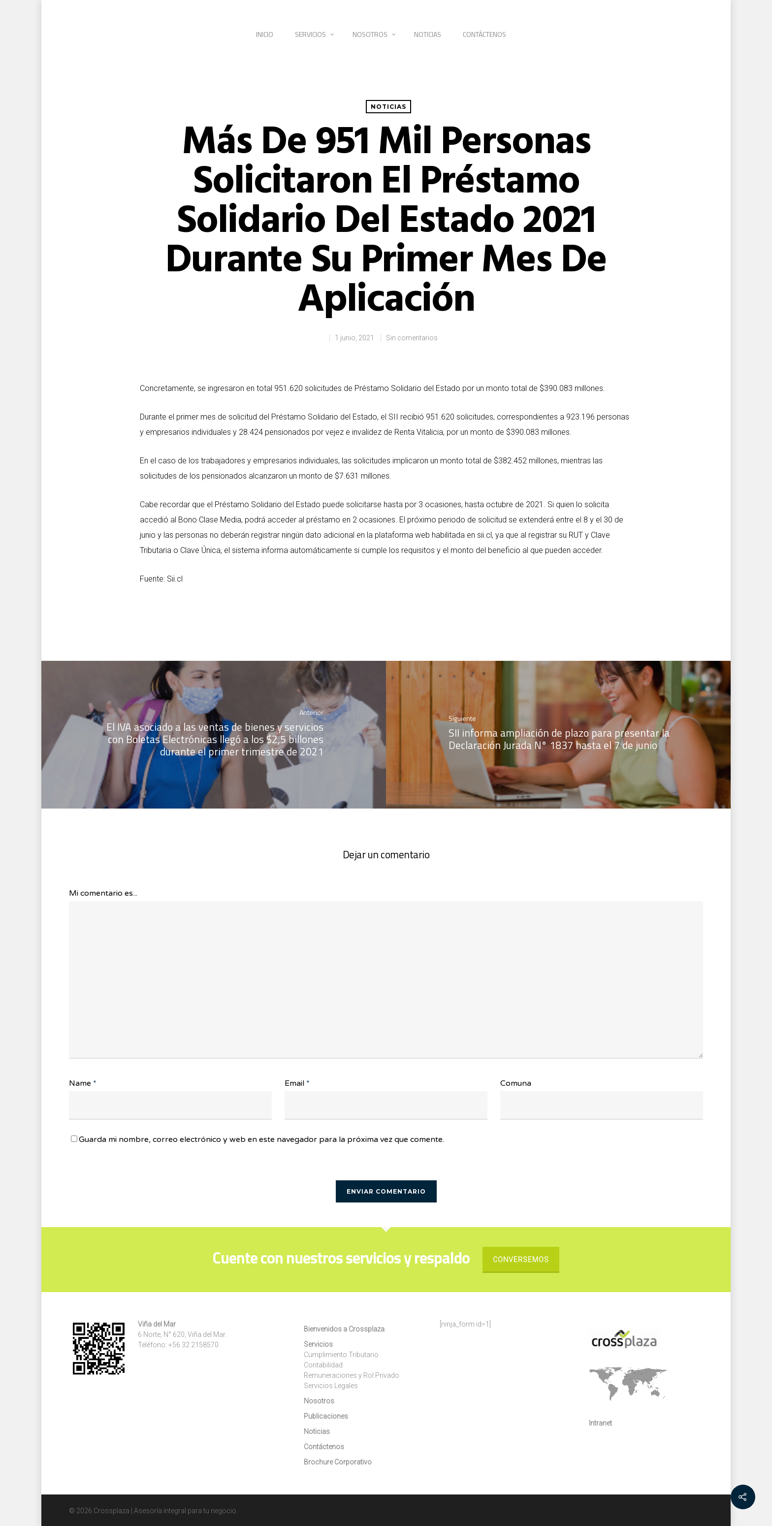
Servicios (315, 34)
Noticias (427, 34)
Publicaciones (326, 1416)
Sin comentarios (412, 338)
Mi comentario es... (103, 893)
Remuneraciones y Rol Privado (351, 1375)
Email (297, 1083)
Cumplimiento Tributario (341, 1355)
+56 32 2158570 (193, 1345)
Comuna (515, 1083)
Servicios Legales (331, 1386)
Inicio (264, 34)
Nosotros (374, 34)
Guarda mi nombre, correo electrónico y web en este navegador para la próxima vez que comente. (261, 1139)
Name (82, 1083)
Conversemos (521, 1260)
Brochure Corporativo (338, 1462)
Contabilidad (323, 1365)
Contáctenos (484, 34)
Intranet (600, 1423)
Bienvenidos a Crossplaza (344, 1329)
